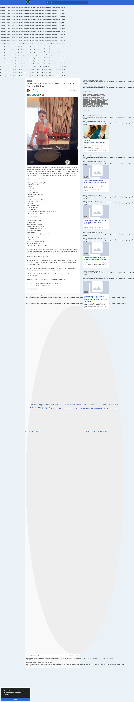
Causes (90, 95)
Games (85, 99)
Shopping (104, 104)
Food (101, 97)
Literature (86, 102)
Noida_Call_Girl (32, 289)
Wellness (99, 106)
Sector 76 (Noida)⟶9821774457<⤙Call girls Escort (94, 142)
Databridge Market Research (91, 189)
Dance (102, 95)
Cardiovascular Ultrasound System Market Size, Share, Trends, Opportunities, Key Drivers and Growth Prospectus (96, 298)
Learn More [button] (7, 694)
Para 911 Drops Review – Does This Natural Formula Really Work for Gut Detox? (95, 259)
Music (93, 102)
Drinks (85, 97)
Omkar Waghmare (89, 306)
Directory (107, 431)
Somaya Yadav (88, 227)
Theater (92, 106)
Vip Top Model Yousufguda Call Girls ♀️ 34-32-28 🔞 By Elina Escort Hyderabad (96, 222)
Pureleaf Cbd (87, 266)
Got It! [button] (15, 699)
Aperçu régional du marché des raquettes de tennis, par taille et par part (95, 182)
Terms (91, 431)
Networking (100, 102)
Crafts (96, 95)
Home (105, 99)
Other (29, 80)
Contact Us (101, 431)
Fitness (96, 97)
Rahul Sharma (88, 150)
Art (85, 95)
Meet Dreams (33, 90)
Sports (86, 106)
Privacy (96, 431)
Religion (97, 104)
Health (100, 99)
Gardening (92, 99)
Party (90, 104)
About (87, 431)
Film (91, 97)
